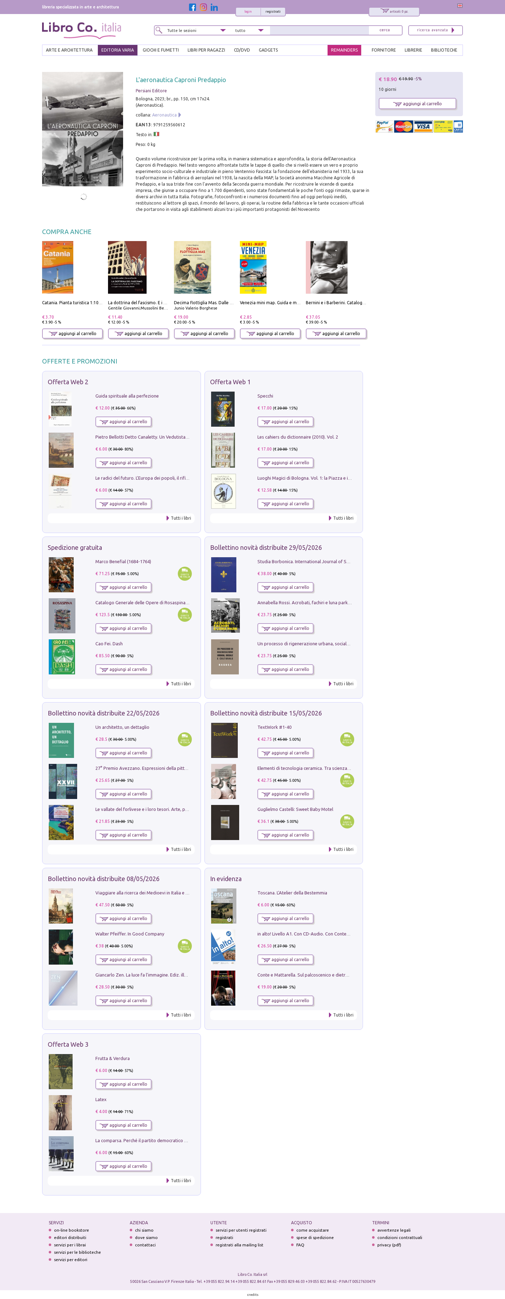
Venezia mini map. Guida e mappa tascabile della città (293, 302)
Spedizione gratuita (75, 547)
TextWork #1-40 (274, 727)
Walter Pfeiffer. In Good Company (129, 933)
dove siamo (146, 1237)
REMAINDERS (344, 50)
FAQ (300, 1245)
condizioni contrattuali (399, 1237)
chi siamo (144, 1230)
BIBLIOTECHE (444, 50)
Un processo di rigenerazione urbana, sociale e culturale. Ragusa (322, 643)
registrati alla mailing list (239, 1245)
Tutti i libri (181, 518)
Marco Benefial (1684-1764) (123, 561)
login (248, 11)
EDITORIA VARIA (117, 50)
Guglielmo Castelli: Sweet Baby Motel (295, 809)
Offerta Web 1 (230, 381)
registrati (273, 11)
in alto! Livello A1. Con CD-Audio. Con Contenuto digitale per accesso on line (334, 933)
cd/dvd (242, 50)
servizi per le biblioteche (77, 1252)
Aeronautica (164, 115)
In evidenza (226, 878)
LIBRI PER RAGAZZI (206, 50)
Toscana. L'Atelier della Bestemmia (292, 892)
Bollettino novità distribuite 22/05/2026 (104, 713)
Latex (101, 1099)
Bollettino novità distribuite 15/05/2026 (266, 713)
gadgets (268, 50)
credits (252, 1295)
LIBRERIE (413, 50)
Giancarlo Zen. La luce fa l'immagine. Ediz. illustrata (147, 974)
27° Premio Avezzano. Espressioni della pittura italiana (151, 768)
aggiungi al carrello (72, 333)
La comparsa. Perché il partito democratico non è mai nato (154, 1140)
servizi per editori (70, 1259)
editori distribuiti (70, 1237)
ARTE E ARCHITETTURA (69, 50)
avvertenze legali (394, 1230)
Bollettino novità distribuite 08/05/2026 (104, 878)
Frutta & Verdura (112, 1058)
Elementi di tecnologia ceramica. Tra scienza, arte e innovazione (322, 768)
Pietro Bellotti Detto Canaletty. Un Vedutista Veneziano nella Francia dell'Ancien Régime (184, 436)
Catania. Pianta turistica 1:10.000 (74, 302)
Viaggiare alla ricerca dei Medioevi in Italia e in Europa (150, 892)
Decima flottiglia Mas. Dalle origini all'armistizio (221, 302)
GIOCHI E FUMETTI (161, 50)
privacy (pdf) (389, 1245)
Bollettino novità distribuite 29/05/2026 (266, 547)
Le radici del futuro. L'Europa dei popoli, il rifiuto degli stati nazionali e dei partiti (176, 477)
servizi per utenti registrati (241, 1230)
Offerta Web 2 (68, 381)
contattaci (145, 1245)
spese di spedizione (315, 1237)
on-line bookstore (71, 1230)
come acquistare (312, 1230)
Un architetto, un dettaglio (122, 727)
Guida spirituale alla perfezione (127, 395)
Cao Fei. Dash (109, 643)
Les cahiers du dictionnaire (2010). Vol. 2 (297, 436)
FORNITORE (384, 50)
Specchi (265, 395)
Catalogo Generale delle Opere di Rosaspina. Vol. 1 (147, 602)
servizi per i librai (70, 1245)
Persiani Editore (151, 90)
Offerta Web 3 (68, 1044)
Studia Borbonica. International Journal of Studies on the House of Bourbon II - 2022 (343, 561)
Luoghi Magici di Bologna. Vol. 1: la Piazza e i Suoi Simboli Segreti (324, 477)
